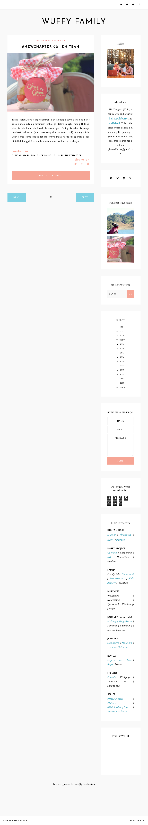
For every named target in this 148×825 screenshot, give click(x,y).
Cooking (112, 552)
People (120, 539)
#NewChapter (115, 699)
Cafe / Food (114, 660)
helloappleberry (118, 118)
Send (120, 461)
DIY (33, 155)
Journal (111, 535)
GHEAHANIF (44, 155)
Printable (112, 677)
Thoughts (126, 534)
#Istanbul (112, 703)
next (16, 197)
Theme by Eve (136, 821)
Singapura (113, 643)
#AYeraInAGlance (117, 711)
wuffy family (74, 22)
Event (110, 539)
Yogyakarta (125, 621)
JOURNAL (58, 155)
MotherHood (117, 578)
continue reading (51, 176)
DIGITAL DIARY (21, 155)
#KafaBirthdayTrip (117, 707)
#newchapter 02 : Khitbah (50, 47)
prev (85, 197)
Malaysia (127, 643)
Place (129, 660)
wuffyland (114, 123)
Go (130, 294)
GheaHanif (128, 574)
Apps (110, 664)
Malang (111, 621)
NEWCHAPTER (73, 155)
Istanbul (123, 647)
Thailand (112, 647)
